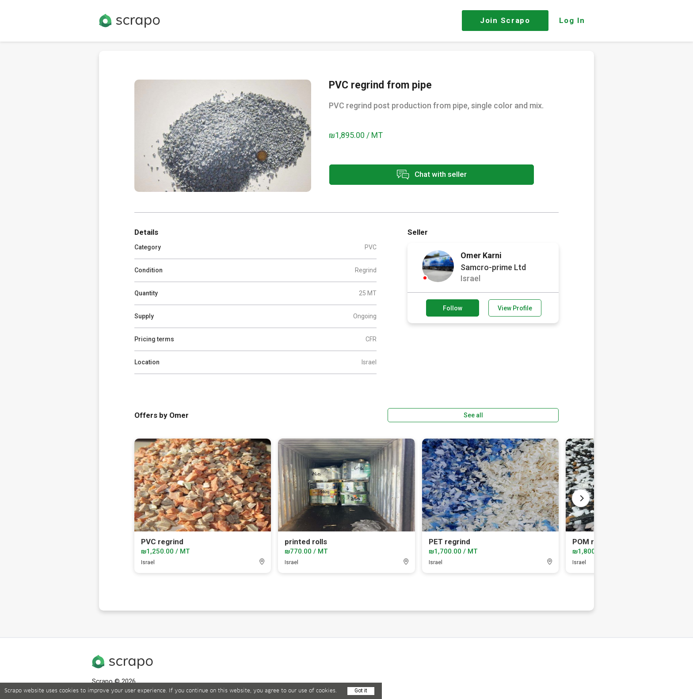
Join (505, 20)
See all (533, 412)
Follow (452, 308)
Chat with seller (407, 176)
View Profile (515, 308)
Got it (360, 691)
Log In (572, 20)
